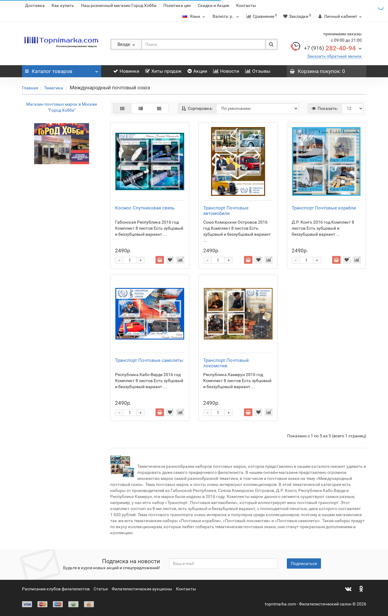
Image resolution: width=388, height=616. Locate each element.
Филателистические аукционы (142, 588)
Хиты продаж (163, 71)
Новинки (126, 71)
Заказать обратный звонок (334, 56)
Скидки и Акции (213, 5)
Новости (226, 71)
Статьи (101, 588)
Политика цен (177, 5)
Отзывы (257, 71)
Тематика (54, 87)
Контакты (246, 5)
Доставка (35, 5)
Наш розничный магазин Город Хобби (118, 5)
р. (226, 16)
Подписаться (304, 563)
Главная (30, 87)
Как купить (63, 5)
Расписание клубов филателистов (56, 588)
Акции (197, 71)
